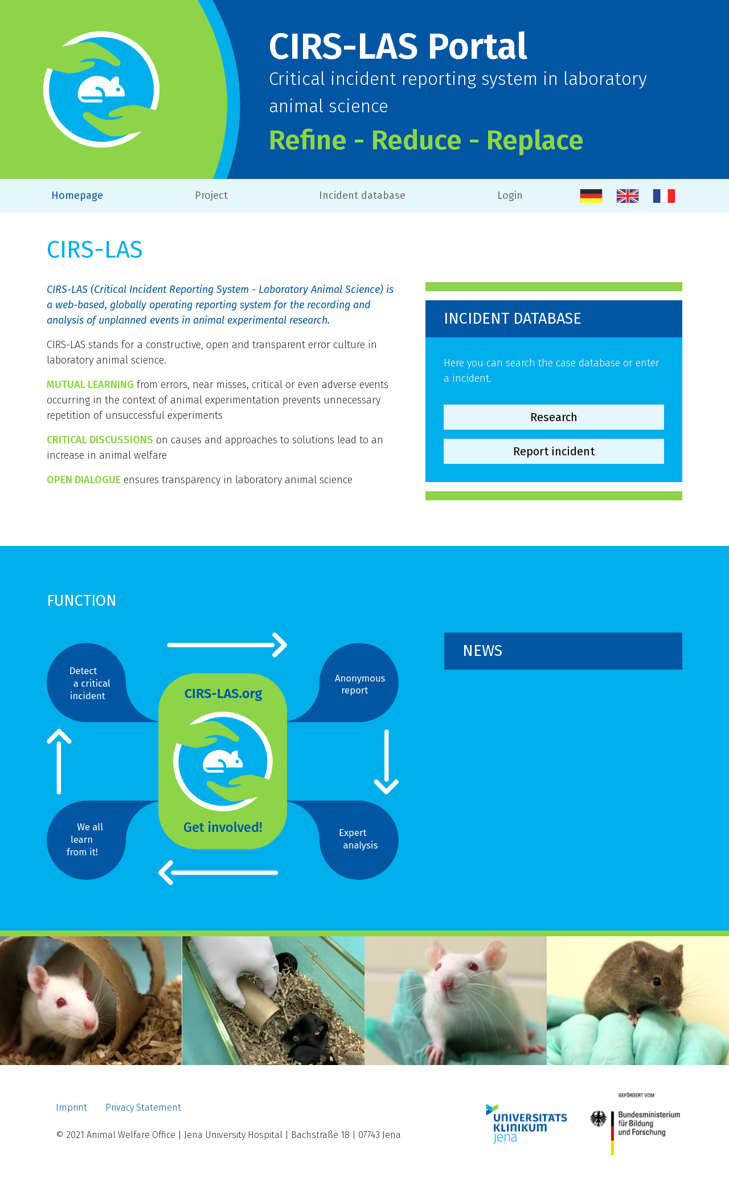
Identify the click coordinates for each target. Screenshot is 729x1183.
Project (211, 195)
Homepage (77, 195)
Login (510, 195)
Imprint (71, 1107)
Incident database (362, 195)
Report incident (554, 451)
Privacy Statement (143, 1107)
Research (554, 417)
